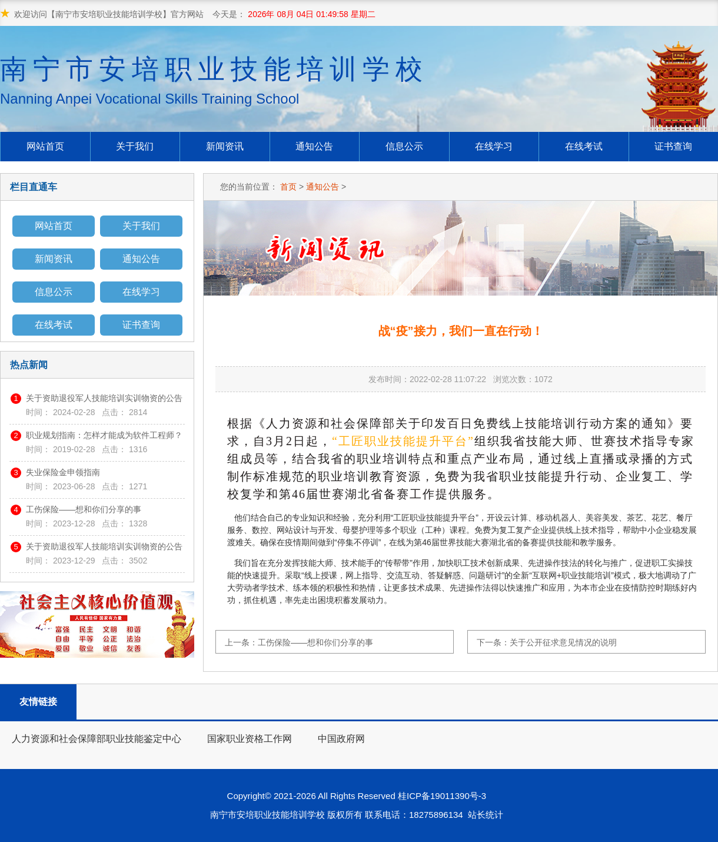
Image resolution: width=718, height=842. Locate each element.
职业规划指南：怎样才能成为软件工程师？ (104, 435)
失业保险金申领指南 (63, 472)
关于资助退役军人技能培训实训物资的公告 (104, 398)
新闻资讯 (225, 146)
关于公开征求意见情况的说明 (563, 642)
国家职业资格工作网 (249, 739)
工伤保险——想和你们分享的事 (83, 509)
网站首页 (45, 146)
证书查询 (673, 146)
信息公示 (404, 146)
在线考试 (584, 146)
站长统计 (485, 815)
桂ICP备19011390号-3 (444, 796)
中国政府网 (341, 739)
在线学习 (494, 146)
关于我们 (135, 146)
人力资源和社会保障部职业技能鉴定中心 (96, 739)
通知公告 (314, 146)
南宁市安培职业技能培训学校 (214, 80)
